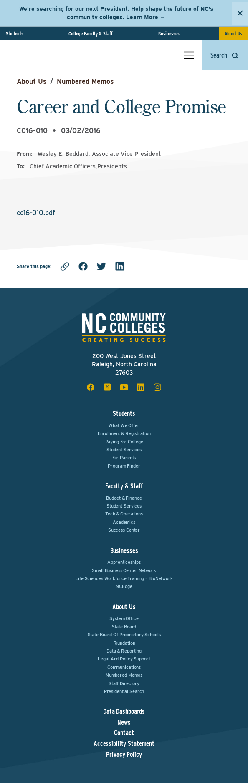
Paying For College (124, 442)
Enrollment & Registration (124, 433)
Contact (124, 733)
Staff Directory (124, 683)
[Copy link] (65, 266)
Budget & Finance (124, 498)
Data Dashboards (124, 711)
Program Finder (124, 466)
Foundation (124, 643)
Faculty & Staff (124, 486)
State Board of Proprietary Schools (124, 635)
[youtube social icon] (124, 387)
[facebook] (83, 266)
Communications (124, 667)
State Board (124, 627)
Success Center (124, 530)
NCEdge (124, 586)
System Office (123, 618)
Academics (124, 522)
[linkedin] (120, 266)
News (124, 722)
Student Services (124, 450)
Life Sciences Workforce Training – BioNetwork (124, 578)
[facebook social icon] (90, 387)
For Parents (124, 457)
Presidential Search (124, 691)
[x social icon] (107, 387)
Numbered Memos (85, 81)
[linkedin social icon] (141, 387)
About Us (233, 33)
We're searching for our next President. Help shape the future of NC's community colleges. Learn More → (116, 12)
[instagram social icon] (157, 387)
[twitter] (101, 266)
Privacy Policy (124, 754)
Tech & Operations (124, 514)
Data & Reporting (124, 651)
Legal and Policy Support (124, 659)
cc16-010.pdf (36, 213)
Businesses (169, 33)
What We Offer (124, 425)
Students (14, 33)
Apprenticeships (123, 562)
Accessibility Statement (124, 744)
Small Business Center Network (124, 570)
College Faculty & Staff (90, 33)
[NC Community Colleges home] (41, 55)
